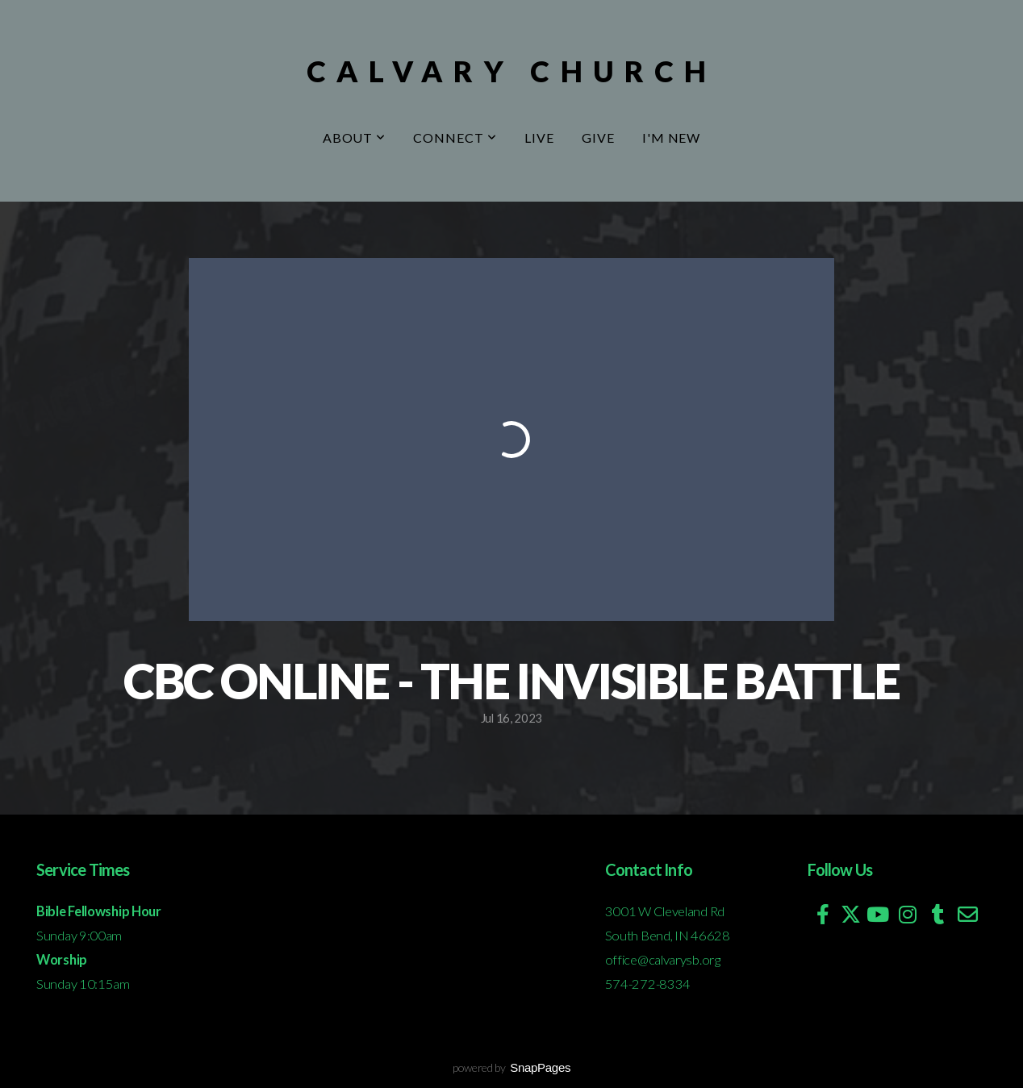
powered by (511, 1067)
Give (598, 137)
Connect (455, 137)
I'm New (671, 137)
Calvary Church (511, 71)
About (354, 137)
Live (539, 137)
